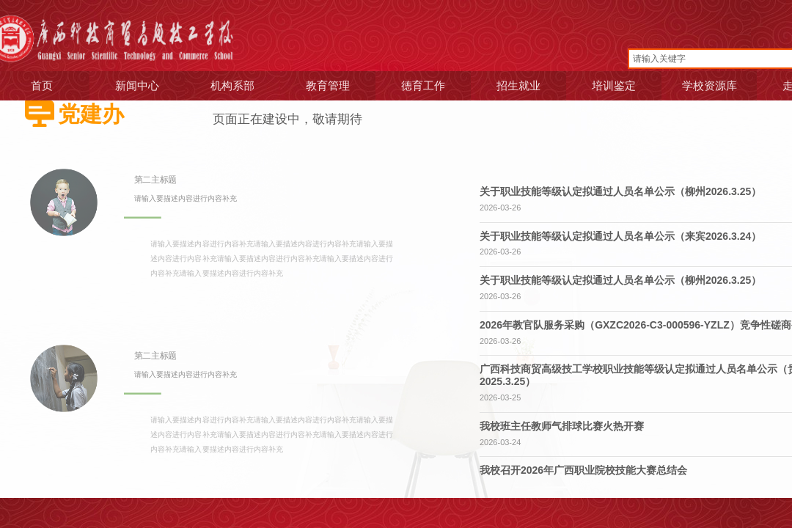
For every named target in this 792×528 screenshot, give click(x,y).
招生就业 (511, 85)
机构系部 (225, 85)
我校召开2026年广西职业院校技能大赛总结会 (583, 470)
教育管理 (320, 85)
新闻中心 (130, 85)
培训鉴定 (606, 85)
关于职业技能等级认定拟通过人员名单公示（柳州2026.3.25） (620, 191)
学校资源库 (701, 85)
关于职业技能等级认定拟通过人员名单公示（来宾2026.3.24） (620, 236)
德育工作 (416, 85)
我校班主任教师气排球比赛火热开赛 (562, 426)
